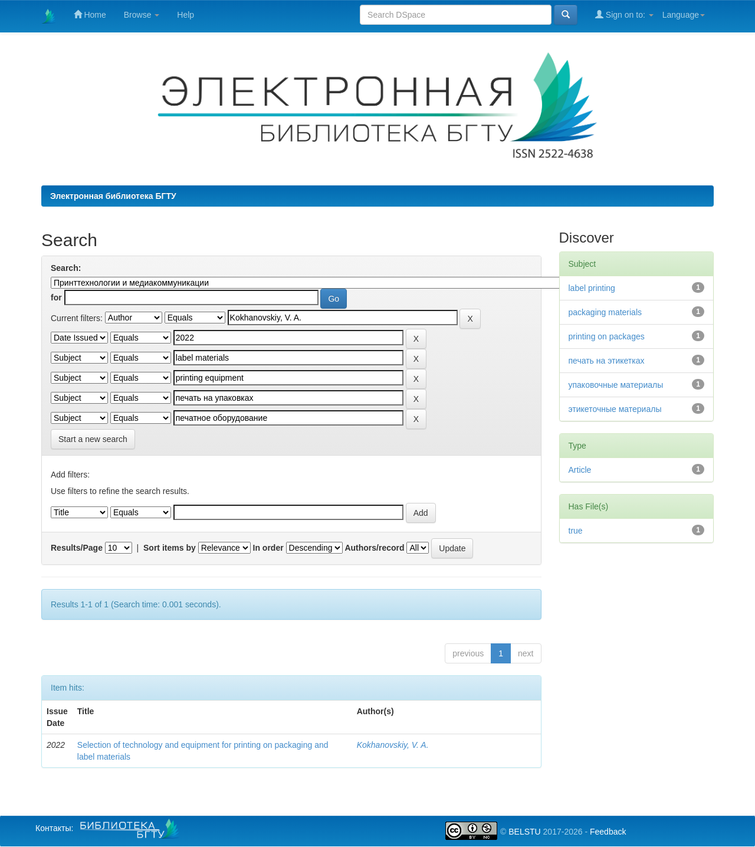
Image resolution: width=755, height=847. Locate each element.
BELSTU (524, 831)
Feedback (608, 831)
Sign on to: (624, 14)
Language (683, 14)
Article (580, 470)
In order (268, 547)
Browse (142, 14)
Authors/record (374, 547)
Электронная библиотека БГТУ (113, 196)
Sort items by (169, 547)
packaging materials (605, 312)
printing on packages (607, 336)
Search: (66, 268)
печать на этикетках (607, 360)
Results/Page (77, 547)
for (56, 297)
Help (185, 14)
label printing (592, 288)
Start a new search (92, 439)
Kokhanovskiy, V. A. (393, 745)
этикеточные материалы (615, 409)
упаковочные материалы (616, 385)
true (576, 530)
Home (90, 14)
